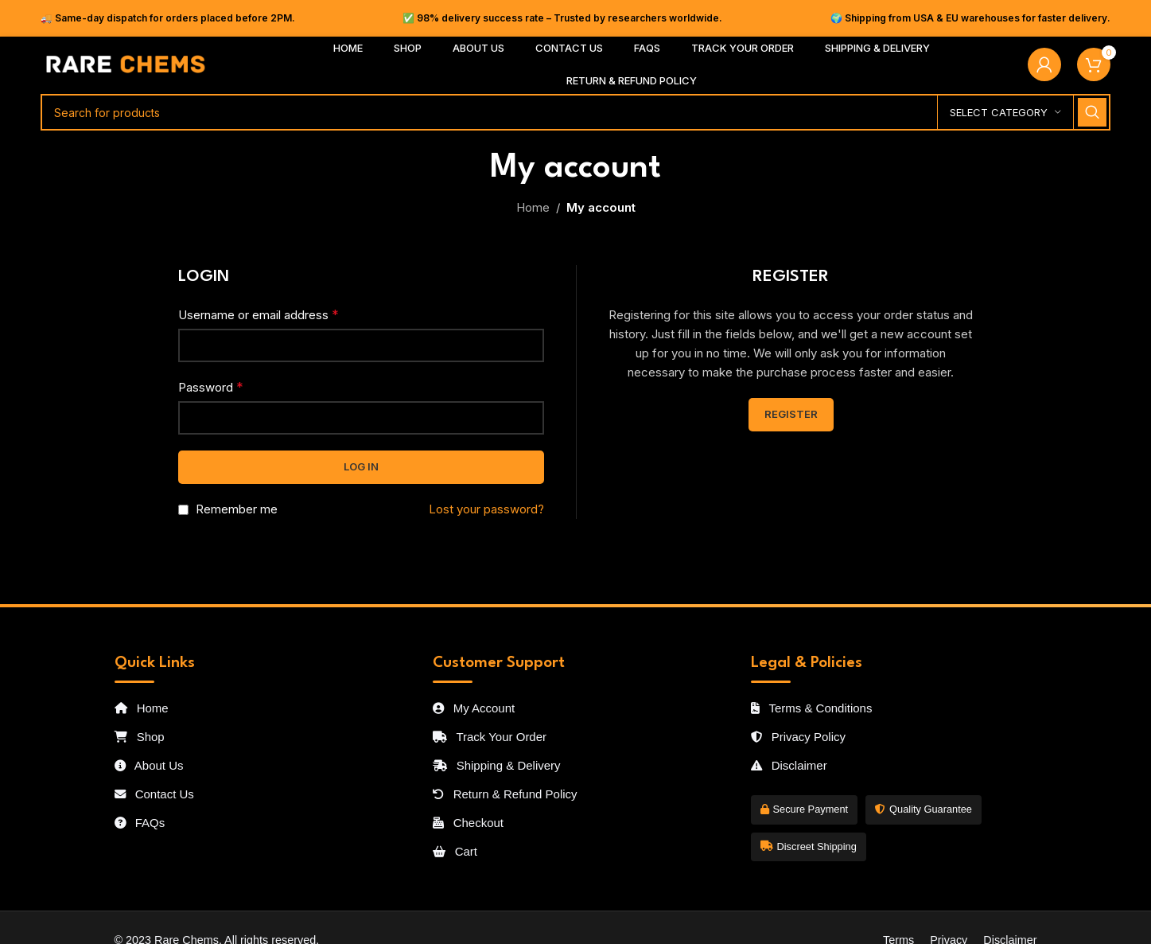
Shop (140, 736)
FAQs (140, 822)
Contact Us (154, 794)
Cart (455, 851)
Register (791, 414)
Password (210, 387)
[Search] (575, 112)
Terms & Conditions (812, 708)
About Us (149, 765)
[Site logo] (126, 63)
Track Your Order (490, 736)
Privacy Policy (798, 736)
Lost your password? (486, 509)
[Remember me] (183, 510)
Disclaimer (789, 765)
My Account (474, 708)
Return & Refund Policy (505, 794)
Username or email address (258, 314)
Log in (361, 466)
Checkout (468, 822)
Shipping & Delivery (497, 765)
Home (533, 207)
